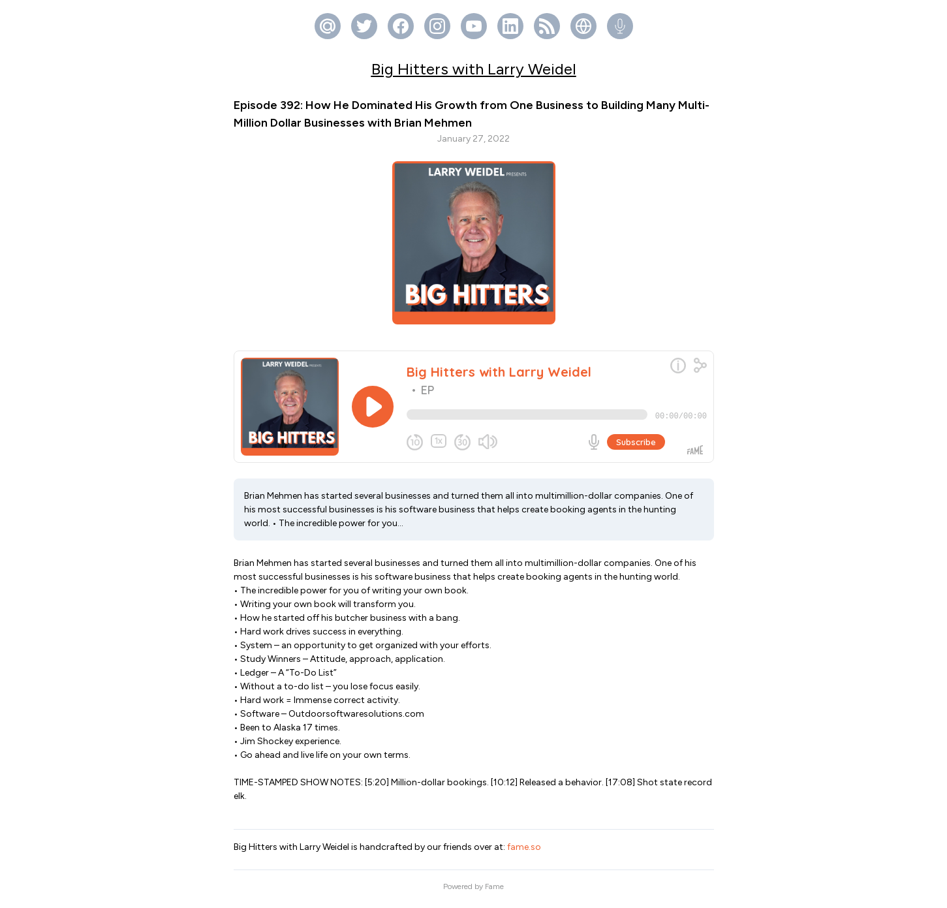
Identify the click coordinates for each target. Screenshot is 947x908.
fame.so (524, 852)
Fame (494, 891)
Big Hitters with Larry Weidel (473, 68)
